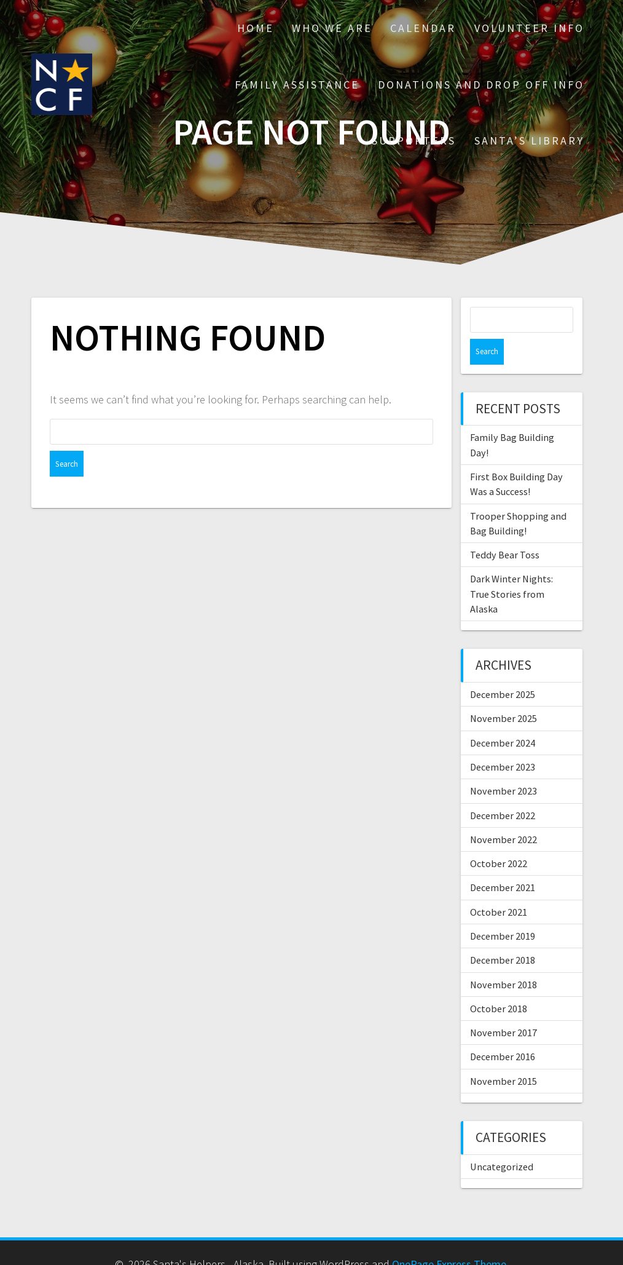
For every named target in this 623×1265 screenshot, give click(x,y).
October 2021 (498, 886)
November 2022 (503, 813)
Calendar (423, 28)
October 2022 (498, 837)
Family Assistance (297, 84)
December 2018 (502, 934)
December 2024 (502, 717)
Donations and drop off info (481, 84)
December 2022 (502, 789)
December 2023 (502, 741)
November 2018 (503, 959)
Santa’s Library (529, 140)
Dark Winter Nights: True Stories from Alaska (511, 568)
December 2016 (502, 1031)
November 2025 (503, 692)
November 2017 (503, 1007)
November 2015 (503, 1055)
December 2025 (502, 668)
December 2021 (502, 861)
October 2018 (498, 983)
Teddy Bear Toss (504, 529)
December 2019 (502, 910)
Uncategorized (501, 1141)
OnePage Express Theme (449, 1238)
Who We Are (332, 28)
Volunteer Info (529, 28)
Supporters (414, 140)
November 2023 (503, 765)
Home (255, 28)
